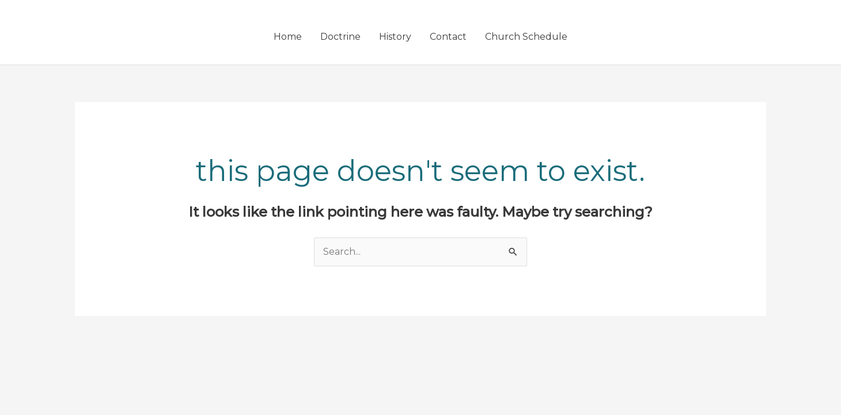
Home (288, 36)
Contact (448, 36)
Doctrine (340, 36)
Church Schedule (526, 36)
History (395, 36)
